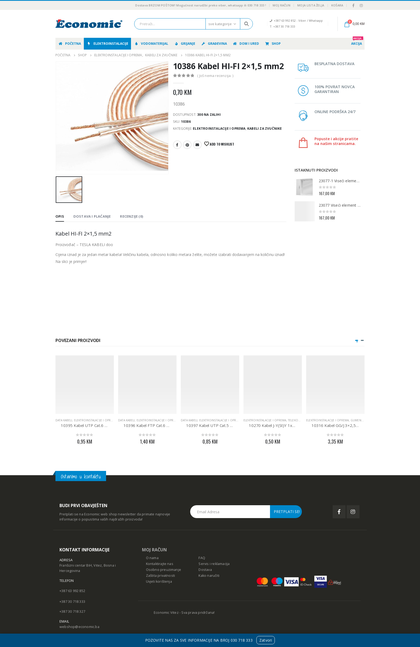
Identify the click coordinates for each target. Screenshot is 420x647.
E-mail (197, 144)
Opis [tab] (59, 216)
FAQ (201, 558)
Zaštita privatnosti (160, 575)
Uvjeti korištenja (159, 581)
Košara (337, 5)
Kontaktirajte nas (159, 564)
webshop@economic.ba (79, 626)
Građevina (214, 43)
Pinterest (187, 144)
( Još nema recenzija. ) (215, 75)
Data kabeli (63, 420)
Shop (273, 43)
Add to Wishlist (221, 144)
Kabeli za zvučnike (264, 128)
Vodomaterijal (151, 43)
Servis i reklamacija (214, 564)
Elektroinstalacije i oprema (219, 128)
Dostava (205, 569)
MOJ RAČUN (154, 550)
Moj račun (281, 5)
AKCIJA (357, 42)
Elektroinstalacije (107, 43)
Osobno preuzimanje (163, 569)
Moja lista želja (310, 5)
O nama (152, 558)
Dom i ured (245, 43)
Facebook (177, 144)
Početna (69, 43)
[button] (356, 340)
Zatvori (265, 640)
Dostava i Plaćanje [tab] (92, 216)
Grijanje (184, 43)
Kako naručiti (208, 575)
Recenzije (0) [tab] (131, 216)
